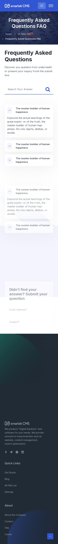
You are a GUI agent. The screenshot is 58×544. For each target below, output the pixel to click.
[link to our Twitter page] (11, 534)
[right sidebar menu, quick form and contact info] (42, 5)
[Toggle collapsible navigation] (50, 6)
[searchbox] (23, 89)
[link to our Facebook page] (6, 534)
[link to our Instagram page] (17, 534)
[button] (50, 536)
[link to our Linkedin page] (22, 534)
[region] (29, 130)
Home (8, 34)
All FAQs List (24, 34)
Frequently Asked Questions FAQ (23, 38)
